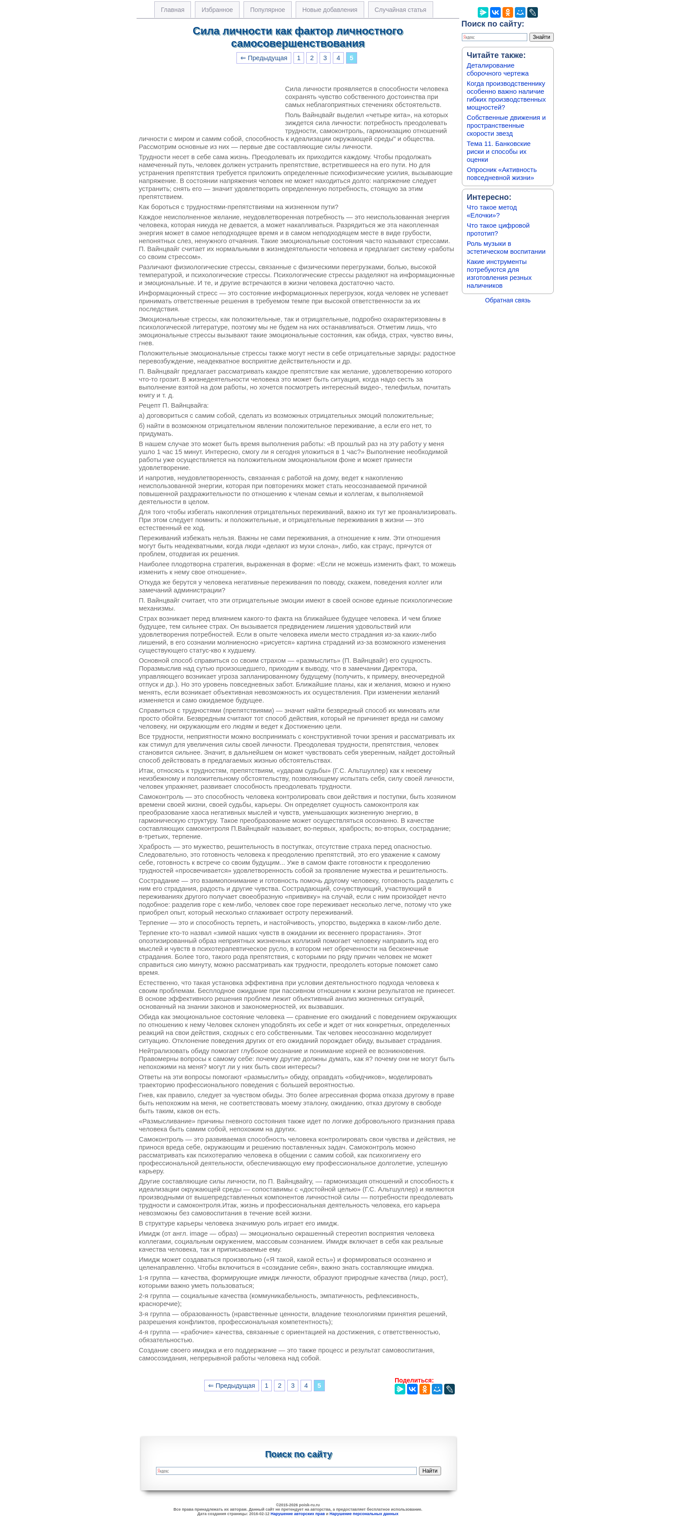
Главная (172, 9)
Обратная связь (507, 300)
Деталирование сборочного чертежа (498, 69)
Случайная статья (400, 9)
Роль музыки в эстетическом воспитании (506, 247)
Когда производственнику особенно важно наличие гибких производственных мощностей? (506, 95)
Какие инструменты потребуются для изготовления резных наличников (499, 273)
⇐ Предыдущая (264, 57)
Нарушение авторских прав (297, 1514)
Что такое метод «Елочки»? (492, 211)
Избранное (217, 9)
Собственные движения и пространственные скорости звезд (506, 125)
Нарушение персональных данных (364, 1514)
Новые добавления (330, 9)
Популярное (267, 9)
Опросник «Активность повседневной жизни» (502, 173)
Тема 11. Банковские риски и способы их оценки (499, 151)
